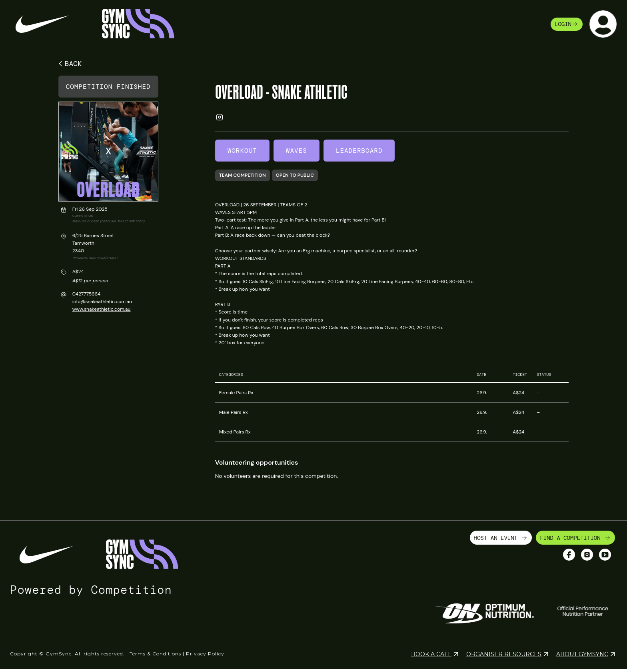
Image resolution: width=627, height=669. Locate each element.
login (567, 24)
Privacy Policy (205, 650)
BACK (69, 63)
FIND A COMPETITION (575, 533)
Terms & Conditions (155, 650)
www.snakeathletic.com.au (101, 309)
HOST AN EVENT (501, 533)
